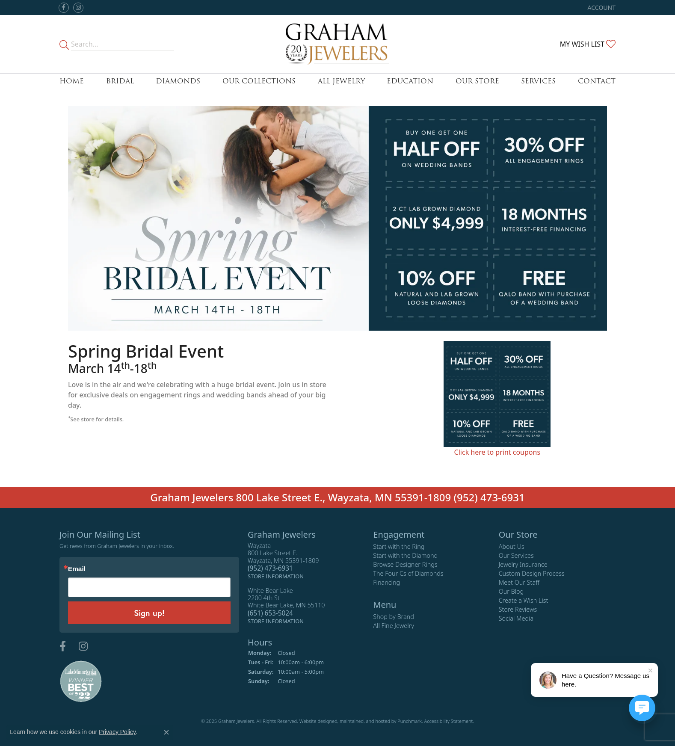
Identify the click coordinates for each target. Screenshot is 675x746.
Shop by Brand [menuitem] (393, 617)
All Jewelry (341, 81)
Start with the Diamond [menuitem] (405, 555)
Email (77, 568)
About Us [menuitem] (511, 546)
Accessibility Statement (448, 721)
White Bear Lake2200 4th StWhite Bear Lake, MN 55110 (286, 605)
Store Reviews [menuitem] (518, 609)
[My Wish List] (588, 44)
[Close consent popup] (166, 732)
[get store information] (276, 575)
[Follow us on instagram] (78, 8)
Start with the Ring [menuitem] (398, 546)
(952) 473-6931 (489, 497)
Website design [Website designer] (315, 721)
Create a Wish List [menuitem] (523, 600)
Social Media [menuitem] (516, 618)
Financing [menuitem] (386, 582)
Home (71, 81)
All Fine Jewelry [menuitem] (393, 626)
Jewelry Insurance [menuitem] (523, 564)
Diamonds (178, 81)
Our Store (477, 81)
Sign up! (149, 612)
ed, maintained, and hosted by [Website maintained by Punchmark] (364, 721)
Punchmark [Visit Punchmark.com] (409, 721)
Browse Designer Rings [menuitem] (405, 564)
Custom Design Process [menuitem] (532, 573)
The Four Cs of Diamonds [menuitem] (408, 573)
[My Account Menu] (602, 7)
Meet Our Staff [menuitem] (519, 582)
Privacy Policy (117, 731)
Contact (597, 81)
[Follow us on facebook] (64, 8)
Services (538, 81)
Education (410, 81)
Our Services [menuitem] (516, 555)
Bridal (120, 81)
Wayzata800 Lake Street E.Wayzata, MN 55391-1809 (283, 561)
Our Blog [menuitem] (511, 591)
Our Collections (259, 81)
